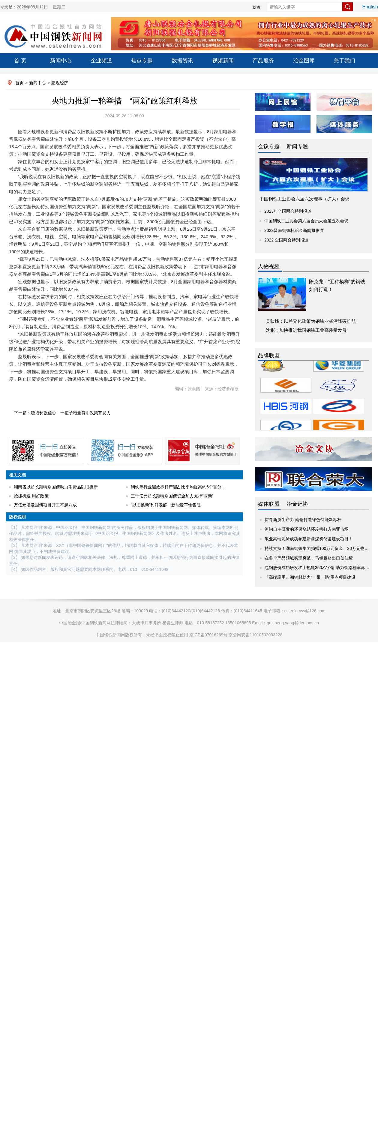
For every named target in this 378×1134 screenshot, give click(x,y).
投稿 (256, 7)
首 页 (20, 61)
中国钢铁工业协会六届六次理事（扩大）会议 (305, 198)
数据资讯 (182, 61)
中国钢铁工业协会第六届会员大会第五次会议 (306, 220)
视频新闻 (223, 61)
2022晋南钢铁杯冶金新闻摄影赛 (294, 230)
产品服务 (263, 61)
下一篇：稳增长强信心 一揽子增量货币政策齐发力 (62, 412)
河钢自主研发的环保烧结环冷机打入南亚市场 (307, 529)
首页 (19, 82)
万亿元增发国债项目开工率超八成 (45, 504)
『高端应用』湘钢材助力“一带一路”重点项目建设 (310, 577)
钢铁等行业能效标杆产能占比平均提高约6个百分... (178, 486)
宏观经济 (59, 82)
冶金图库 (304, 61)
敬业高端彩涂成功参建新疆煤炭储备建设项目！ (309, 538)
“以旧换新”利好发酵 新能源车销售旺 (166, 504)
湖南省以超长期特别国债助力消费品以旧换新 (56, 486)
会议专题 (269, 146)
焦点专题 (142, 61)
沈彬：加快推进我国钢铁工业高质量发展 (306, 330)
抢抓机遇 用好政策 (31, 496)
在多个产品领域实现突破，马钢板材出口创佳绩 (309, 558)
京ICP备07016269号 (208, 634)
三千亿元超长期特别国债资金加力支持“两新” (172, 496)
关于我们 (344, 61)
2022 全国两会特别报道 (286, 240)
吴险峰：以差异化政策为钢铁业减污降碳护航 (311, 321)
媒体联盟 (269, 504)
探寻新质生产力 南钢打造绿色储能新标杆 (303, 519)
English (370, 6)
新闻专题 (297, 146)
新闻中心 (61, 61)
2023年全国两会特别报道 (287, 211)
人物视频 (269, 266)
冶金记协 (297, 504)
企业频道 (101, 61)
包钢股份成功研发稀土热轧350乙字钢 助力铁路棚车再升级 (319, 567)
